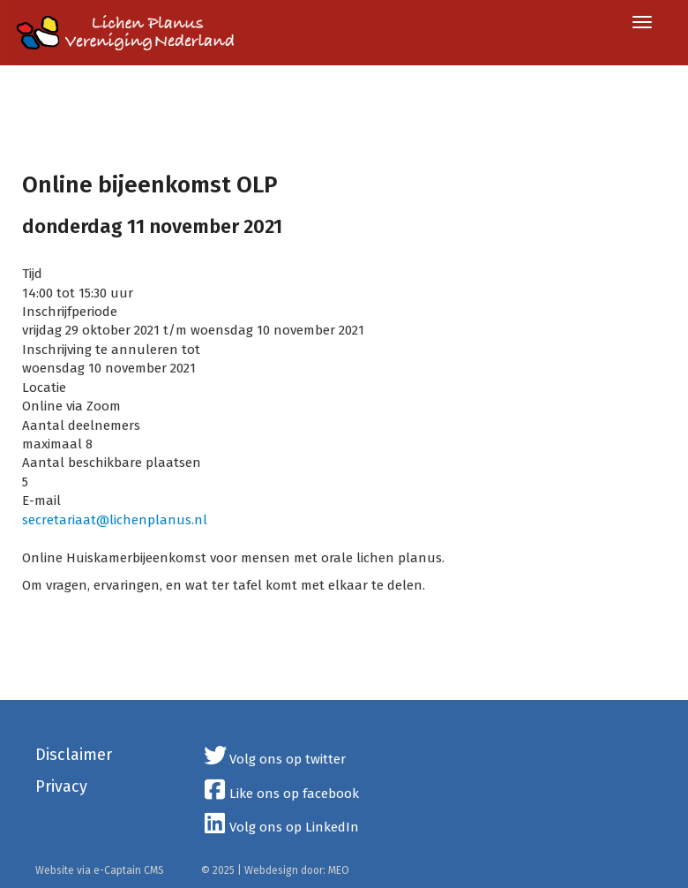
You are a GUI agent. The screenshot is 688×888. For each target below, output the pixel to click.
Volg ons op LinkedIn (280, 827)
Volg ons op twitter (274, 759)
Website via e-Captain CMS (99, 870)
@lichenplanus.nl (114, 520)
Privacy (61, 786)
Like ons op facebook (280, 793)
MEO (338, 870)
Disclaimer (73, 754)
